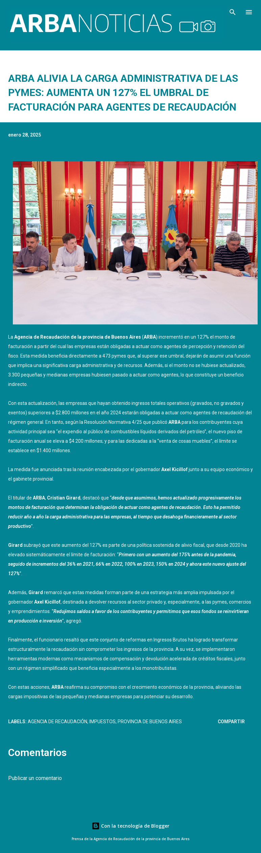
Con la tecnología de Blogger (130, 826)
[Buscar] (233, 12)
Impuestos (102, 721)
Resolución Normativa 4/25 (113, 422)
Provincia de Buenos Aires (150, 721)
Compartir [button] (231, 721)
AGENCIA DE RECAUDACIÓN (57, 721)
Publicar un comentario (35, 778)
